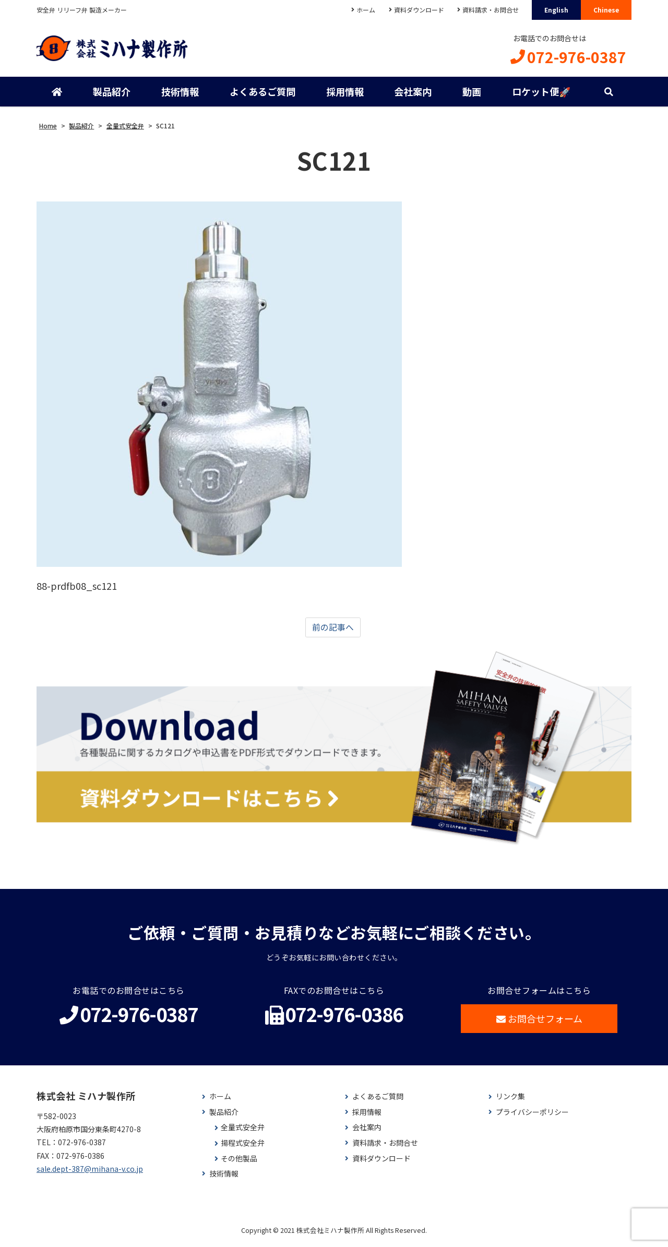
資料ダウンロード (417, 9)
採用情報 (344, 94)
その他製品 (239, 1162)
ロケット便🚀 (540, 94)
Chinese (606, 9)
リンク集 (510, 1101)
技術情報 (180, 94)
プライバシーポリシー (532, 1116)
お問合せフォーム (539, 1022)
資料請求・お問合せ (489, 9)
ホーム (363, 9)
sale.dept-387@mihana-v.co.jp (90, 1172)
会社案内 (413, 94)
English (556, 9)
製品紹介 (111, 94)
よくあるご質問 (262, 94)
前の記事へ (332, 630)
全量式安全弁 (243, 1131)
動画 (471, 94)
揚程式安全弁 (243, 1146)
